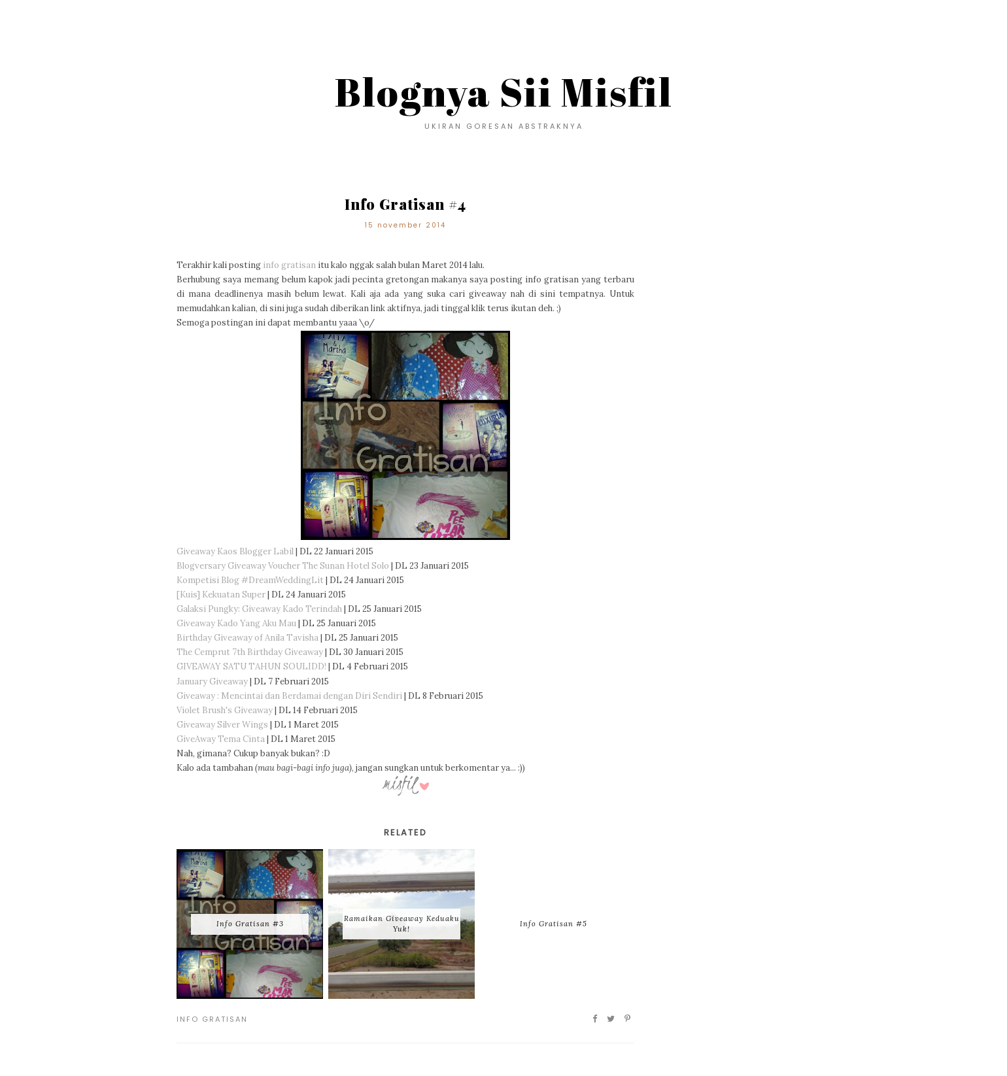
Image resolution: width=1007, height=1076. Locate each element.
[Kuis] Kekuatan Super (221, 594)
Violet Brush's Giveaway (225, 710)
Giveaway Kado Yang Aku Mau (236, 623)
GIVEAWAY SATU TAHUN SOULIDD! (251, 666)
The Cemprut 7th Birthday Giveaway (250, 652)
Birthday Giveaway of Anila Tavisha (247, 637)
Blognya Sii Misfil (504, 91)
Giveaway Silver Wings (222, 724)
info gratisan (289, 265)
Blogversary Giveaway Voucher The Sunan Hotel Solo (283, 565)
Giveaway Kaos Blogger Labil (235, 551)
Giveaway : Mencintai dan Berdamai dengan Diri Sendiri (290, 695)
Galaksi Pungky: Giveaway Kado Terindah (259, 608)
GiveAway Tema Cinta (221, 739)
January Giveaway (212, 681)
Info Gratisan (212, 1019)
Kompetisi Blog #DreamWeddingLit (250, 580)
